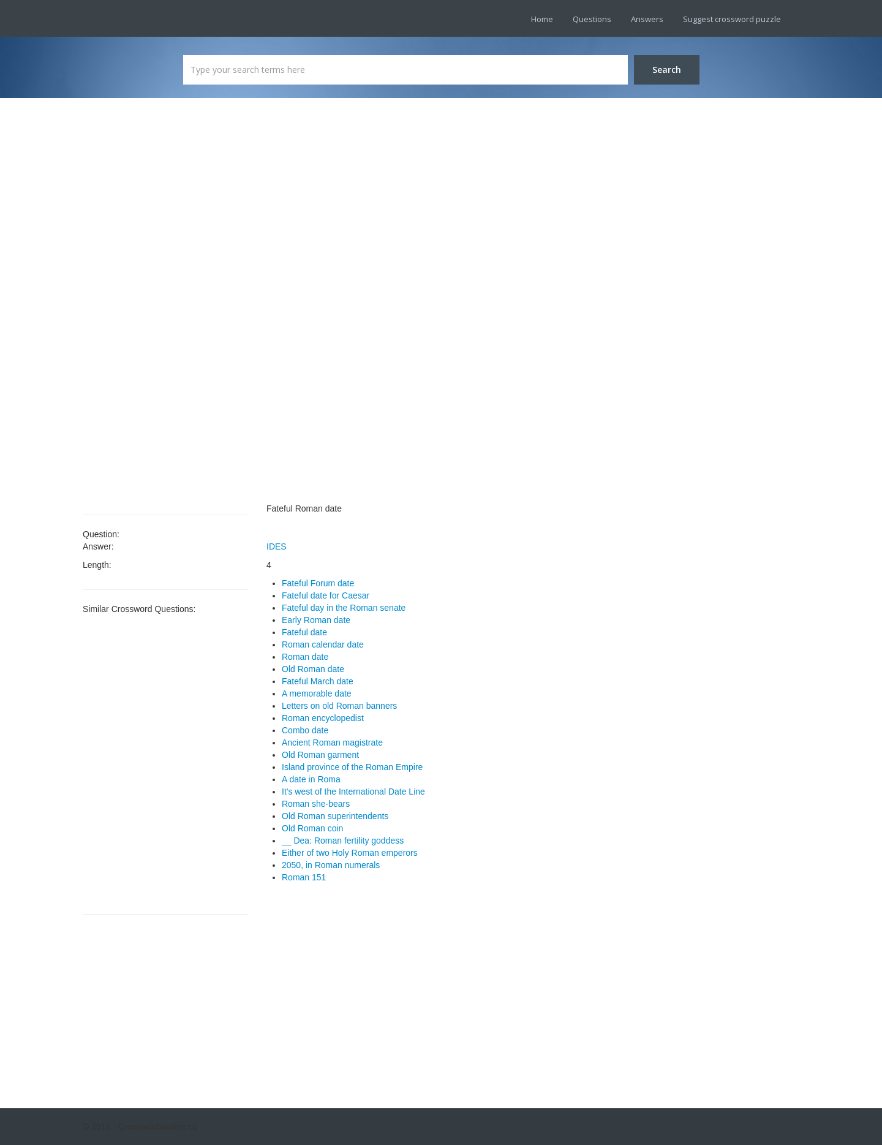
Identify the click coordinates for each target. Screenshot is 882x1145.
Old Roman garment (320, 755)
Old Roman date (313, 669)
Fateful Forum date (318, 583)
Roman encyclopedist (323, 718)
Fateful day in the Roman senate (343, 608)
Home (542, 19)
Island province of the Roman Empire (352, 767)
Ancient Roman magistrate (332, 742)
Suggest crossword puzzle (732, 19)
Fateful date (304, 632)
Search (666, 69)
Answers (647, 19)
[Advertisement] (165, 306)
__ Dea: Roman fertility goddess (343, 840)
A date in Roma (311, 779)
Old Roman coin (312, 828)
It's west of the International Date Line (353, 791)
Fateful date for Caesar (325, 595)
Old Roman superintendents (335, 816)
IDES (276, 546)
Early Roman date (316, 620)
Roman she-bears (316, 804)
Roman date (305, 657)
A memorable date (317, 693)
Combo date (305, 730)
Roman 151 (304, 877)
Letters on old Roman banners (339, 706)
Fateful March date (317, 681)
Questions (592, 19)
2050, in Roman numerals (331, 865)
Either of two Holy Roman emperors (350, 853)
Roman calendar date (323, 644)
